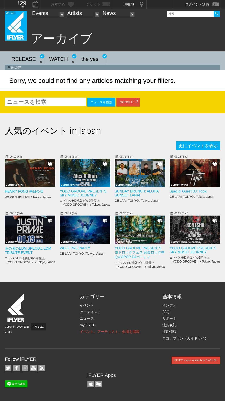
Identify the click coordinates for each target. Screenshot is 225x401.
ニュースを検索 (101, 102)
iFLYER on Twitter (8, 368)
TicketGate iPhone (98, 384)
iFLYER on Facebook (16, 368)
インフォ (169, 305)
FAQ (165, 312)
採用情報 (169, 332)
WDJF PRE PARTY (75, 248)
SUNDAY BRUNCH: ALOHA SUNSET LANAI (136, 193)
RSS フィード (41, 368)
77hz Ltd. (38, 326)
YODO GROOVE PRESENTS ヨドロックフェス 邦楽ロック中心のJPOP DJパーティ (140, 252)
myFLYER (88, 325)
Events (40, 13)
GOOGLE (126, 102)
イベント (87, 305)
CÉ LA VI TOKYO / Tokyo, (137, 200)
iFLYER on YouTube (33, 368)
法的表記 (169, 325)
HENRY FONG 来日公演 (24, 191)
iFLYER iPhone (90, 384)
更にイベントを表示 (198, 145)
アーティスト (90, 312)
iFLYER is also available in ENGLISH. (196, 360)
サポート (169, 318)
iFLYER (16, 308)
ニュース (87, 318)
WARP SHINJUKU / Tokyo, (28, 197)
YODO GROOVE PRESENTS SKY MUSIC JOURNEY (83, 193)
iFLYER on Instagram (25, 368)
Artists (74, 13)
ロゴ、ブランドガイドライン (185, 338)
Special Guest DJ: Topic (188, 191)
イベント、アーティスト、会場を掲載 (110, 332)
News (109, 13)
